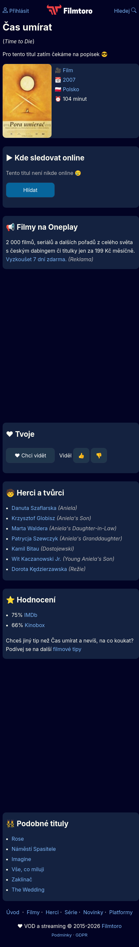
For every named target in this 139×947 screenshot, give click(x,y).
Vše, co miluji (28, 869)
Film (68, 70)
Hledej (125, 11)
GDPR (81, 934)
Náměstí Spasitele (34, 849)
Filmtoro (112, 926)
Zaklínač (22, 879)
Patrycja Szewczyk (35, 538)
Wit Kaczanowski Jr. (36, 559)
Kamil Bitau (25, 548)
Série (71, 912)
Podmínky (62, 934)
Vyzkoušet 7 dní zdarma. (36, 259)
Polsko (71, 89)
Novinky (93, 912)
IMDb (30, 615)
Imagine (21, 859)
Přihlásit (16, 11)
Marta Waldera (30, 528)
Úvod (13, 912)
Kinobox (35, 625)
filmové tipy (67, 649)
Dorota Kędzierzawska (39, 569)
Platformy (121, 912)
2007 (69, 79)
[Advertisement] (68, 346)
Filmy (33, 912)
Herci (52, 912)
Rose (18, 838)
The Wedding (28, 889)
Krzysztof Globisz (33, 518)
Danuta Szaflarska (34, 508)
